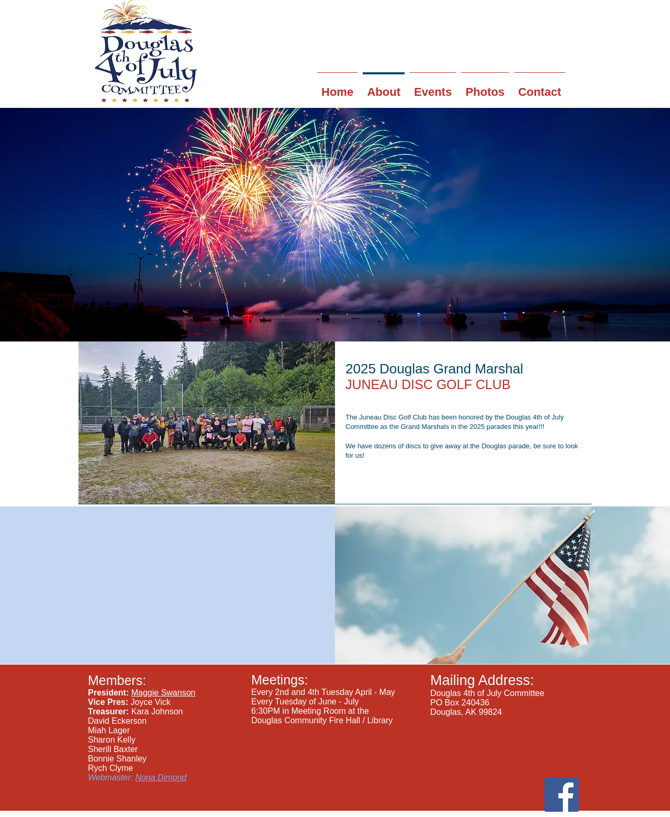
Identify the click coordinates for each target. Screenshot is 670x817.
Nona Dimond (160, 777)
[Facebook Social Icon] (561, 794)
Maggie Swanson (163, 692)
